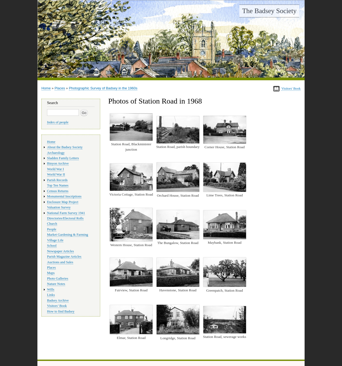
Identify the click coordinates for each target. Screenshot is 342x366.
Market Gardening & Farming (67, 235)
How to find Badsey (61, 311)
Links (51, 295)
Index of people (57, 122)
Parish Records (57, 180)
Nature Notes (56, 284)
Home (46, 88)
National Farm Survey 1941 (66, 213)
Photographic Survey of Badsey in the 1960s (103, 88)
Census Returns (57, 191)
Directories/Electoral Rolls (65, 218)
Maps (51, 273)
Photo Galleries (57, 278)
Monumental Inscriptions (64, 196)
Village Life (55, 240)
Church (52, 224)
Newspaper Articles (60, 251)
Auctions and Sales (60, 262)
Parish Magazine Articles (64, 256)
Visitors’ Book (57, 306)
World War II (56, 174)
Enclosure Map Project (62, 202)
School (52, 245)
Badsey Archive (58, 300)
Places (60, 88)
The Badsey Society (269, 11)
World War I (55, 169)
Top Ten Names (57, 185)
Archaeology (56, 153)
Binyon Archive (58, 163)
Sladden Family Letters (63, 158)
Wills (50, 289)
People (51, 229)
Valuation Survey (59, 207)
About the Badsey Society (65, 147)
